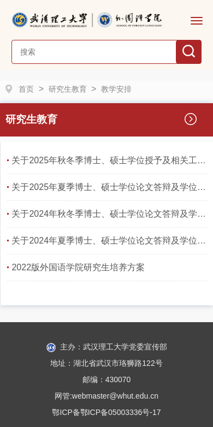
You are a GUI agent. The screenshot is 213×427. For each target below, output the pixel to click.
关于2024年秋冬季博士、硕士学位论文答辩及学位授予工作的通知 (108, 213)
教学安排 (116, 89)
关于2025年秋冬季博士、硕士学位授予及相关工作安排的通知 (108, 160)
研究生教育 (68, 89)
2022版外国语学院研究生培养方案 (78, 267)
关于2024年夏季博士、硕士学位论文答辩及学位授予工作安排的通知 (108, 240)
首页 (26, 89)
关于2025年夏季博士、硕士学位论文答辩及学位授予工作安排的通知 (108, 187)
